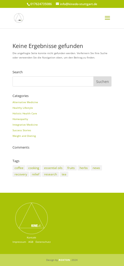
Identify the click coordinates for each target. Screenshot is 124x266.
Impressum (19, 242)
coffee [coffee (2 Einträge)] (19, 168)
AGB (30, 242)
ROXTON (64, 260)
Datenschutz (43, 242)
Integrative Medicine (25, 124)
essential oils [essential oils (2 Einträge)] (53, 168)
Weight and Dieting (24, 136)
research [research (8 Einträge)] (50, 174)
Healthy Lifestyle (23, 108)
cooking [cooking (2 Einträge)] (33, 168)
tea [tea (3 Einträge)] (64, 174)
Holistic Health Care (25, 113)
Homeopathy (20, 119)
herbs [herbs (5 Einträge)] (84, 168)
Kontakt (31, 237)
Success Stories (22, 130)
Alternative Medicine (25, 102)
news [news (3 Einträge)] (96, 168)
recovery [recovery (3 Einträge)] (21, 174)
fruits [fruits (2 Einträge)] (71, 168)
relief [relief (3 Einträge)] (35, 174)
